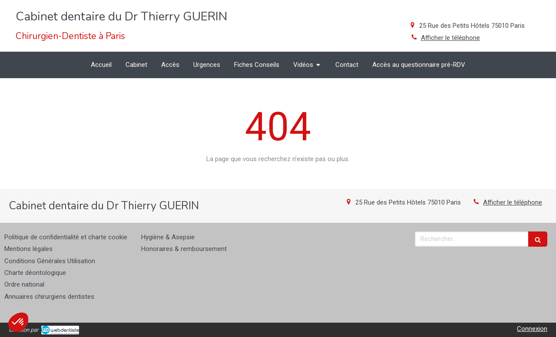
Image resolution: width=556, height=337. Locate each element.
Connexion (532, 329)
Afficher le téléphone (450, 38)
